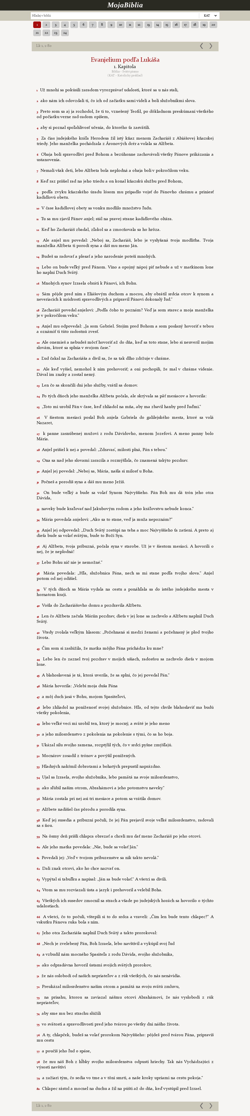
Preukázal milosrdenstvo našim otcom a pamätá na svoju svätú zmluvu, (108, 986)
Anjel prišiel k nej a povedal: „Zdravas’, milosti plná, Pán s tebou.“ (102, 450)
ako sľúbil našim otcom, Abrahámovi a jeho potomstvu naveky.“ (101, 788)
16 (176, 24)
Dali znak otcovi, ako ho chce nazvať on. (78, 868)
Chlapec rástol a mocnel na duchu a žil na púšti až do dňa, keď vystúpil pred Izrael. (119, 1088)
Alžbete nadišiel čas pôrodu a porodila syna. (81, 809)
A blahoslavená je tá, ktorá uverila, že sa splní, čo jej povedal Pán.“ (103, 675)
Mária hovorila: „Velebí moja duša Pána (77, 686)
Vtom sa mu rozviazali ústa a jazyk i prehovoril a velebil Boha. (99, 890)
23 (55, 32)
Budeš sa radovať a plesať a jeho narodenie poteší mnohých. (96, 256)
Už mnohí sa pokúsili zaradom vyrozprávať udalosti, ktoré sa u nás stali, (107, 90)
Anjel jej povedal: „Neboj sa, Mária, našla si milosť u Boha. (95, 471)
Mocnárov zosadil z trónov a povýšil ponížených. (86, 756)
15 (167, 24)
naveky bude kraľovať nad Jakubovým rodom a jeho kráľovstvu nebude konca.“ (115, 509)
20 (213, 24)
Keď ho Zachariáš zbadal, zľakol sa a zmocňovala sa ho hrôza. (99, 229)
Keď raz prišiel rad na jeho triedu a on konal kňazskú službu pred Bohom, (110, 181)
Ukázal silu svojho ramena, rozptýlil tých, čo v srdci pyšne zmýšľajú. (104, 745)
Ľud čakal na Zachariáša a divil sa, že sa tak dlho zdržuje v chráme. (103, 358)
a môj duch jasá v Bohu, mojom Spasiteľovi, (81, 697)
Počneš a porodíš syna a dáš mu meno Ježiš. (81, 482)
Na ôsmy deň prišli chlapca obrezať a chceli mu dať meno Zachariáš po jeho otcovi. (119, 836)
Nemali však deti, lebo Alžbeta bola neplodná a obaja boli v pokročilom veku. (113, 170)
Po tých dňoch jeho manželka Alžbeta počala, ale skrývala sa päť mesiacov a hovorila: (122, 396)
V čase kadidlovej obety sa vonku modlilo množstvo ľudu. (94, 208)
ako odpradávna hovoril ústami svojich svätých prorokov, (94, 965)
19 (204, 24)
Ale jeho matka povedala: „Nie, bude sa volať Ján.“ (87, 847)
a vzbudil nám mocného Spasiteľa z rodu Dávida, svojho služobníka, (105, 954)
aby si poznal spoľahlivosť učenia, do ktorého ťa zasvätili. (93, 127)
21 (37, 32)
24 (65, 32)
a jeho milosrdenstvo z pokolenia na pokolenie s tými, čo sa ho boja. (105, 734)
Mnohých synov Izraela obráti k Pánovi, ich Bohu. (87, 283)
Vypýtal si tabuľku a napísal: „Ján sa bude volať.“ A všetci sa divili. (102, 879)
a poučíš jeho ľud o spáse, (64, 1051)
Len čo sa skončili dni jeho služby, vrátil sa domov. (87, 385)
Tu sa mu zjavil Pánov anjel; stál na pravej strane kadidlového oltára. (105, 219)
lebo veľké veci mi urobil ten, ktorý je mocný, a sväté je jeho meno (103, 723)
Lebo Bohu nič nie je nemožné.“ (70, 562)
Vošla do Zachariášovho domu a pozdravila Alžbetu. (89, 605)
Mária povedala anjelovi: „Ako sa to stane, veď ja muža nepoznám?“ (105, 519)
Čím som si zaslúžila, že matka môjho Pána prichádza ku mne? (100, 648)
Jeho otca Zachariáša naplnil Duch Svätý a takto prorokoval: (97, 933)
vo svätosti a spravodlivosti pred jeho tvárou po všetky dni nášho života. (108, 1024)
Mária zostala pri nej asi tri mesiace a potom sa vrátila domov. (99, 799)
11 (130, 24)
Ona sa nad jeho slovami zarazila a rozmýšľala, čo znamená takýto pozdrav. (112, 460)
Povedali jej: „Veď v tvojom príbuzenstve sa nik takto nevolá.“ (98, 858)
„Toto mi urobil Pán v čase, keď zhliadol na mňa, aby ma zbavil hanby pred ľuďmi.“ (119, 407)
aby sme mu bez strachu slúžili (69, 1013)
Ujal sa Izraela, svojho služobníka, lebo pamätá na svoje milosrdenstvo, (108, 777)
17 (185, 24)
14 (157, 24)
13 (148, 24)
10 (120, 24)
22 (46, 32)
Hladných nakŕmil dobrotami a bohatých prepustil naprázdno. (99, 766)
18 (194, 24)
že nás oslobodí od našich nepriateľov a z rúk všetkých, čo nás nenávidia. (109, 976)
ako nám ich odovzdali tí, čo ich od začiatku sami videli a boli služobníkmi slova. (116, 101)
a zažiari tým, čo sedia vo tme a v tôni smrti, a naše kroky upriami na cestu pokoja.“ (120, 1078)
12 (139, 24)
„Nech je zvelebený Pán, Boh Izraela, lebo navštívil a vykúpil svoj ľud (106, 944)
